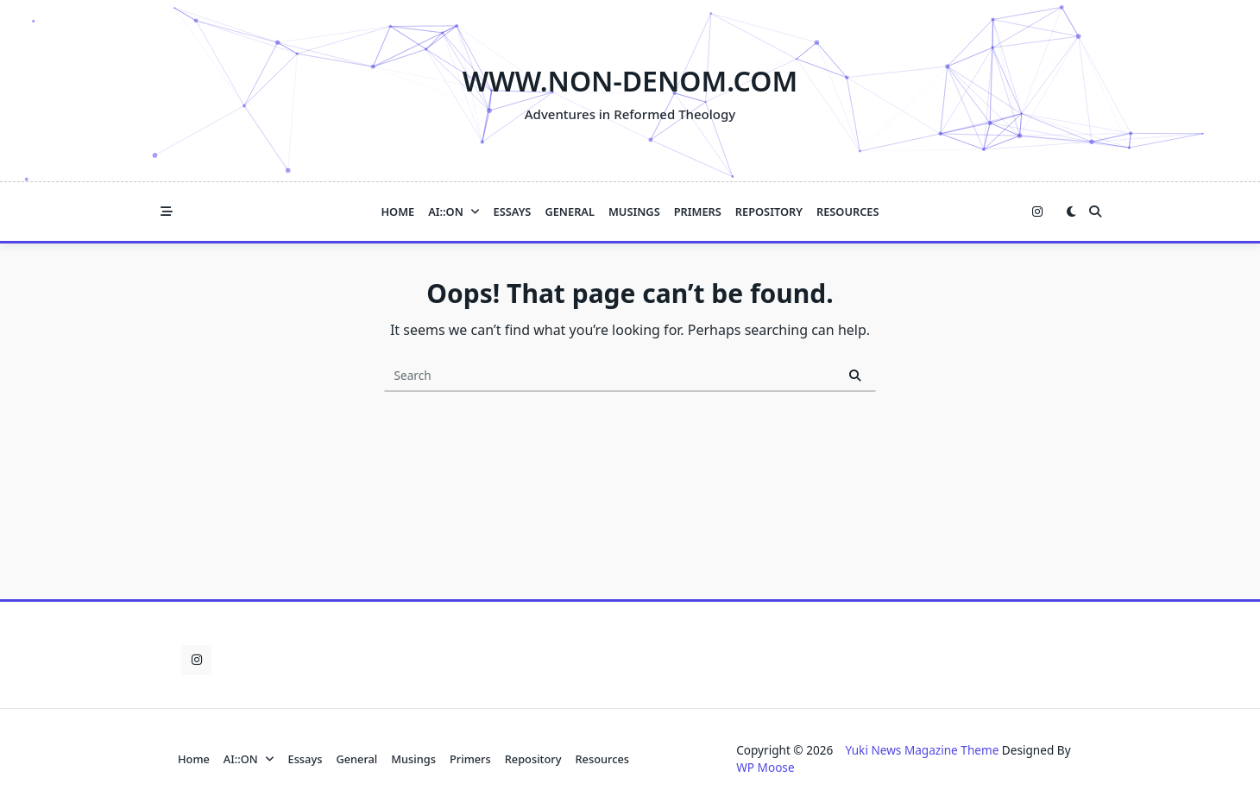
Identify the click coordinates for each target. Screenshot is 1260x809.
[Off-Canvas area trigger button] (166, 211)
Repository (769, 211)
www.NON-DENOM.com (630, 80)
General (570, 211)
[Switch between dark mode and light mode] (1071, 211)
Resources (847, 211)
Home (397, 211)
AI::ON (453, 211)
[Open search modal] (1095, 211)
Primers (697, 211)
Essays (513, 211)
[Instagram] (1037, 212)
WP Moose (765, 767)
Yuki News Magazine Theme (922, 750)
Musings (634, 211)
